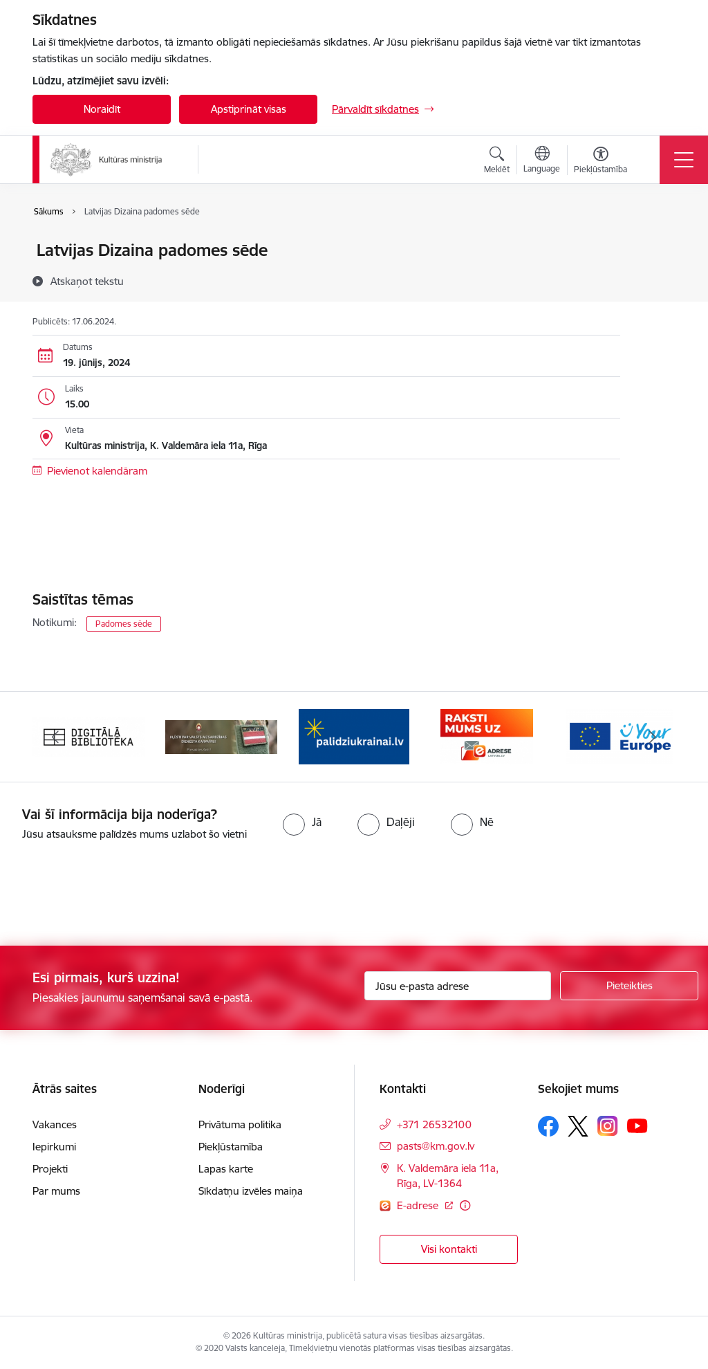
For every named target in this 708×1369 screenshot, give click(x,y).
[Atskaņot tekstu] (87, 281)
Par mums (56, 1190)
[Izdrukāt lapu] (656, 244)
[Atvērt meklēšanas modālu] (496, 161)
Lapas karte (225, 1168)
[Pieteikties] (629, 985)
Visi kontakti (449, 1249)
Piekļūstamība (230, 1146)
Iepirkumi (54, 1146)
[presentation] (115, 894)
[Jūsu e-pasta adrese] (457, 985)
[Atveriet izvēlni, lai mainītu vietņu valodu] (541, 161)
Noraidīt (102, 109)
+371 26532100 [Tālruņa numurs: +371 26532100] (434, 1124)
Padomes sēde (123, 623)
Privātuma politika (239, 1124)
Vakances (54, 1124)
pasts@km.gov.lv (435, 1145)
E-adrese (419, 1205)
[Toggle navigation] (684, 160)
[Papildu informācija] (465, 1205)
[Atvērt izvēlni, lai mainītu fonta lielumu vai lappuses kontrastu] (600, 161)
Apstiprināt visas (248, 109)
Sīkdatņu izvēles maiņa (250, 1190)
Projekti (50, 1168)
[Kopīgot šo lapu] (656, 279)
